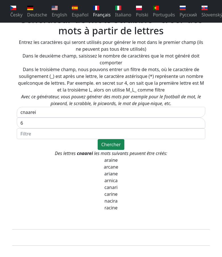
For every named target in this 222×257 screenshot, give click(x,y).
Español (80, 12)
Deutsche (37, 12)
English (59, 12)
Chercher (111, 144)
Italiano (123, 12)
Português (164, 12)
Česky (16, 12)
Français (102, 12)
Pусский (188, 12)
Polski (142, 12)
